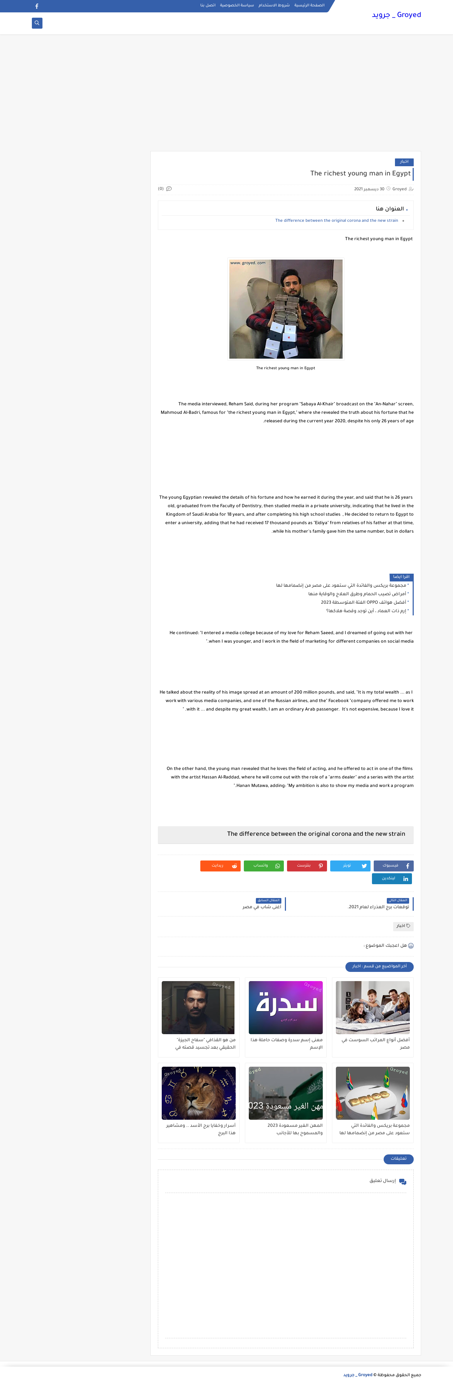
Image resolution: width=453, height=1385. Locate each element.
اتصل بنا (208, 6)
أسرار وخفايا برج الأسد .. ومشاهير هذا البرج (201, 1130)
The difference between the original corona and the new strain (337, 221)
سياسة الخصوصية (237, 6)
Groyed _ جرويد (396, 16)
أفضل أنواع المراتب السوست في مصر (376, 1044)
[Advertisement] (226, 96)
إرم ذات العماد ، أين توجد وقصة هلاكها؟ (366, 611)
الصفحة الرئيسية (309, 6)
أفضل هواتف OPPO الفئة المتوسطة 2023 (363, 603)
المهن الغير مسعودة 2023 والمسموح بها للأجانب (295, 1130)
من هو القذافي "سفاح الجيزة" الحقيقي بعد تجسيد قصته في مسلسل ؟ (205, 1044)
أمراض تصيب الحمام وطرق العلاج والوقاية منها (357, 594)
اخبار (404, 162)
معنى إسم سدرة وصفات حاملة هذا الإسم (287, 1044)
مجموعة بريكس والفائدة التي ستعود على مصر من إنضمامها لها (341, 586)
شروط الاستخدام (274, 6)
